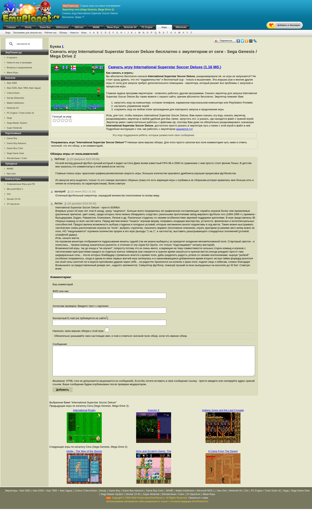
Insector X (153, 416)
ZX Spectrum (13, 204)
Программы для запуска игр (27, 32)
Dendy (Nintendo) (15, 98)
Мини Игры (113, 27)
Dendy (28, 27)
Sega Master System (17, 123)
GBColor (79, 27)
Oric (9, 194)
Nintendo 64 (130, 27)
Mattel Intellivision (15, 103)
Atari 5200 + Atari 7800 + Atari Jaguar (53, 496)
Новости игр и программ (19, 62)
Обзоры (63, 32)
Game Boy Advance (16, 143)
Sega (164, 27)
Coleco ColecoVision (86, 496)
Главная (11, 27)
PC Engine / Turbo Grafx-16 (20, 113)
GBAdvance (62, 27)
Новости (74, 32)
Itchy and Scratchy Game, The (153, 457)
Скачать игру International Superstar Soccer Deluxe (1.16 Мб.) (164, 67)
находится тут (184, 128)
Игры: (84, 32)
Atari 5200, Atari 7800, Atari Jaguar (24, 88)
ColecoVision (13, 93)
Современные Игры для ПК (21, 184)
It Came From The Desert (223, 457)
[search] (23, 44)
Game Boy (45, 27)
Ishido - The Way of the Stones (84, 457)
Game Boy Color (15, 148)
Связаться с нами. (198, 503)
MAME (96, 27)
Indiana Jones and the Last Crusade (223, 416)
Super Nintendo (14, 128)
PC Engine (147, 27)
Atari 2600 (12, 83)
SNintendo (181, 27)
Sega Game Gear (15, 153)
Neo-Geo (11, 173)
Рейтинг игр (51, 32)
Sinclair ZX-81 (14, 199)
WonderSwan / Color (17, 158)
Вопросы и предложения (19, 67)
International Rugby (84, 416)
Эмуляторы (11, 496)
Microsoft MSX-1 (15, 189)
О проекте (12, 57)
